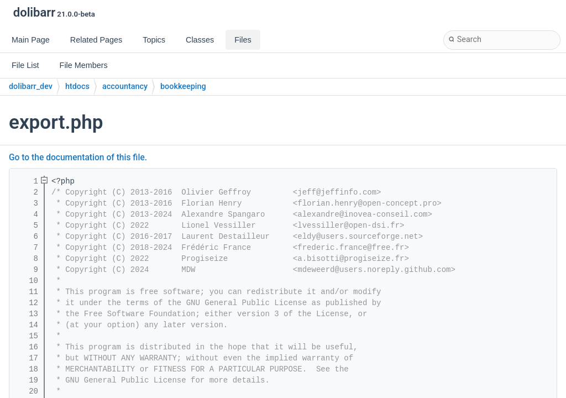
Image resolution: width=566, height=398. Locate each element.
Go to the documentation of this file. (78, 158)
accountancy (125, 86)
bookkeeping (183, 86)
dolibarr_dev (31, 86)
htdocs (77, 86)
